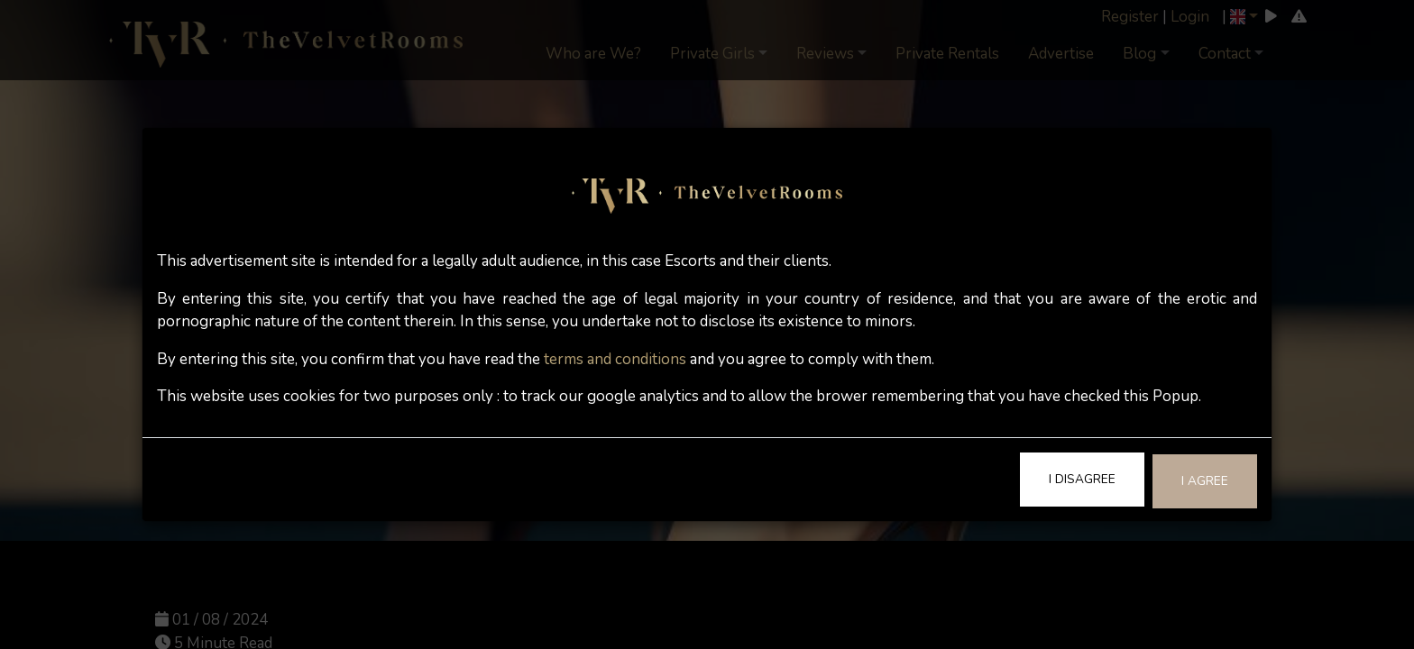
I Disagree (1082, 479)
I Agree (1204, 480)
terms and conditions (615, 359)
